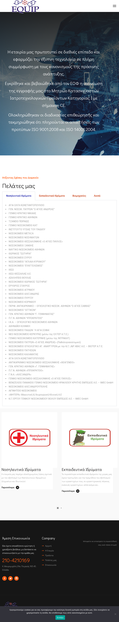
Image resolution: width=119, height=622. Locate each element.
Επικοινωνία (50, 564)
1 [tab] (58, 508)
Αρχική (48, 545)
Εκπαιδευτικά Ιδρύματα (82, 469)
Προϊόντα (49, 555)
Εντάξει (60, 617)
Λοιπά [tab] (97, 195)
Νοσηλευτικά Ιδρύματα (21, 469)
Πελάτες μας (51, 560)
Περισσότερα (10, 487)
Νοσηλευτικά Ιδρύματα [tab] (18, 195)
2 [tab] (61, 508)
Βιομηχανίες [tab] (79, 195)
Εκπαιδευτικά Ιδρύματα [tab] (52, 195)
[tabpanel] (59, 303)
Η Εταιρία (49, 550)
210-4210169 (16, 560)
